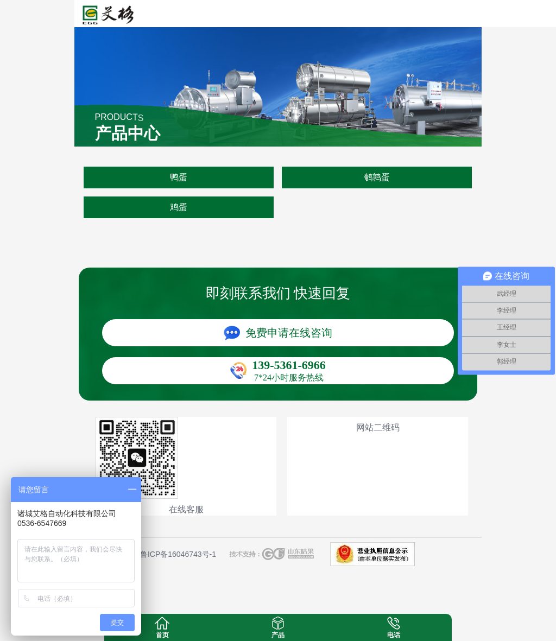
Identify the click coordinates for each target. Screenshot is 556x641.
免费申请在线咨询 (288, 333)
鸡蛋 (178, 207)
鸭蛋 (178, 177)
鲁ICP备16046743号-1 (178, 554)
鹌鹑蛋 (377, 177)
